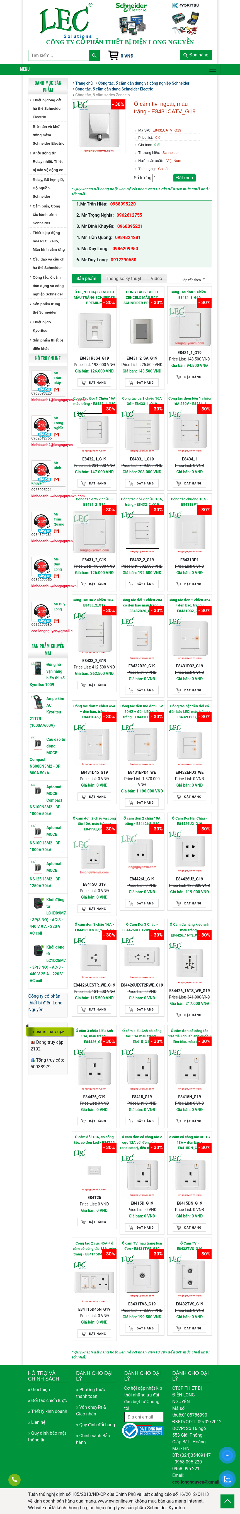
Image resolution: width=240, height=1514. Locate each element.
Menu (25, 68)
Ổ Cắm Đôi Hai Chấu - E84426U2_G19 (189, 821)
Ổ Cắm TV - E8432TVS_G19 (189, 1246)
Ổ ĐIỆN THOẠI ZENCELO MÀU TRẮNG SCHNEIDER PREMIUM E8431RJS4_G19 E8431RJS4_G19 (94, 298)
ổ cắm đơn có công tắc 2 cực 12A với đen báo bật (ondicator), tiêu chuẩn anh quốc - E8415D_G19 (142, 1143)
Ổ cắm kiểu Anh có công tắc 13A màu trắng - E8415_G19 (142, 1036)
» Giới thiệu (39, 1389)
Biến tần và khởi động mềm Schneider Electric (48, 135)
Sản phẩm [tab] (86, 278)
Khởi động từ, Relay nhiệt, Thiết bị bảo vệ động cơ (48, 161)
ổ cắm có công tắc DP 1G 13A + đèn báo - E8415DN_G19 (189, 1142)
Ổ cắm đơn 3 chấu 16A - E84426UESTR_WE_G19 (94, 927)
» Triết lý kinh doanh (47, 1411)
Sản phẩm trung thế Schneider (46, 308)
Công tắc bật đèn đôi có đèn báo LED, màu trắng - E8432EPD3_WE (189, 711)
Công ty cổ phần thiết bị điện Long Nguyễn (45, 1003)
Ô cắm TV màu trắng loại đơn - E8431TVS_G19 (142, 1246)
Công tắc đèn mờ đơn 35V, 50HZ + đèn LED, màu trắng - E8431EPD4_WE (141, 711)
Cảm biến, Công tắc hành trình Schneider (46, 214)
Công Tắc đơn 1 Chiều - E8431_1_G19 (190, 295)
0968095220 (123, 204)
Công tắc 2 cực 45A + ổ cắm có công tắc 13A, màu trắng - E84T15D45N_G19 (94, 1248)
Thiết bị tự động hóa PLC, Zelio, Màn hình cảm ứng (49, 241)
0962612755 (129, 215)
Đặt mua (184, 177)
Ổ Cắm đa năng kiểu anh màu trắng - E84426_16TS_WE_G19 (189, 929)
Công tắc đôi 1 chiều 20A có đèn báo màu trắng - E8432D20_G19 (142, 605)
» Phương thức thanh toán (90, 1393)
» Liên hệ (37, 1422)
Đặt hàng (97, 383)
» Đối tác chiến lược (47, 1400)
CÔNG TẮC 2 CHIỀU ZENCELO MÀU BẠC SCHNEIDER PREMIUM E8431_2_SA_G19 (141, 298)
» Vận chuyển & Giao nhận (91, 1411)
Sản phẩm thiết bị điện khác (48, 344)
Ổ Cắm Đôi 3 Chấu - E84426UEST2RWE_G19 (142, 927)
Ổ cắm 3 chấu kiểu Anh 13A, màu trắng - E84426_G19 (94, 1036)
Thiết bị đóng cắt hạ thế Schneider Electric (47, 108)
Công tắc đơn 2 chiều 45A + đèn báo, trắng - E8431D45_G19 (94, 711)
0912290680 (123, 259)
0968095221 (130, 226)
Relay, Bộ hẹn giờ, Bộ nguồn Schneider (48, 188)
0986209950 (124, 248)
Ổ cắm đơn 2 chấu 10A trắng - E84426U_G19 (142, 821)
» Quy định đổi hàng (95, 1424)
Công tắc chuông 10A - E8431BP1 (189, 502)
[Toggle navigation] (212, 69)
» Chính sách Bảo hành (93, 1439)
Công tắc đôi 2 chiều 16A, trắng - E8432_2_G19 (142, 502)
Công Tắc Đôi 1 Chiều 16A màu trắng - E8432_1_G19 (94, 401)
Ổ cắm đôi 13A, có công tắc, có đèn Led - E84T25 (94, 1140)
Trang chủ (84, 83)
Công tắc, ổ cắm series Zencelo (102, 95)
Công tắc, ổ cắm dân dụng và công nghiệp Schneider (48, 285)
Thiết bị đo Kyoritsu (42, 326)
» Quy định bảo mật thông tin (47, 1437)
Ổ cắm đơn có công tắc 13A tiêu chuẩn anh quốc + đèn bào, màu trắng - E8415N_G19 (189, 1037)
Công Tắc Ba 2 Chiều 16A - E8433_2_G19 (94, 603)
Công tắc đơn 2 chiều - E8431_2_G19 (94, 502)
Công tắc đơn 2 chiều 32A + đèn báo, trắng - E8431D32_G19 (190, 605)
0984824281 (128, 237)
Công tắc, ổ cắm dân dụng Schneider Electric (114, 89)
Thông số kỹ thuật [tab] (123, 278)
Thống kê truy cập (47, 1032)
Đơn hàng (195, 55)
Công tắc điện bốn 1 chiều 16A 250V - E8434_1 (189, 401)
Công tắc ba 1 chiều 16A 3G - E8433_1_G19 (142, 401)
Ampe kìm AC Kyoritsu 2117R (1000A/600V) (47, 712)
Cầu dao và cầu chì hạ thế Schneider (49, 263)
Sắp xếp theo (192, 280)
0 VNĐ (127, 56)
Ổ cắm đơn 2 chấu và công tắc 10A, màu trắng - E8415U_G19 (94, 823)
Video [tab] (156, 278)
